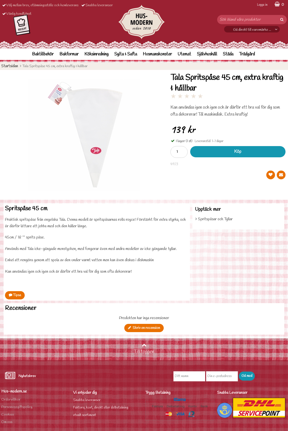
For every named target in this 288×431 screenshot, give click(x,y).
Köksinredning (96, 54)
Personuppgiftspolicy (16, 407)
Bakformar (69, 54)
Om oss (6, 422)
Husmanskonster (157, 54)
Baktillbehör (43, 54)
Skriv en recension (144, 328)
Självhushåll (207, 54)
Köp (237, 152)
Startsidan (9, 66)
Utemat (184, 54)
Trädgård (247, 54)
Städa (228, 54)
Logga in (262, 5)
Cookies (7, 414)
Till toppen (144, 349)
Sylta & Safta (125, 54)
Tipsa (15, 295)
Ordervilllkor (10, 399)
